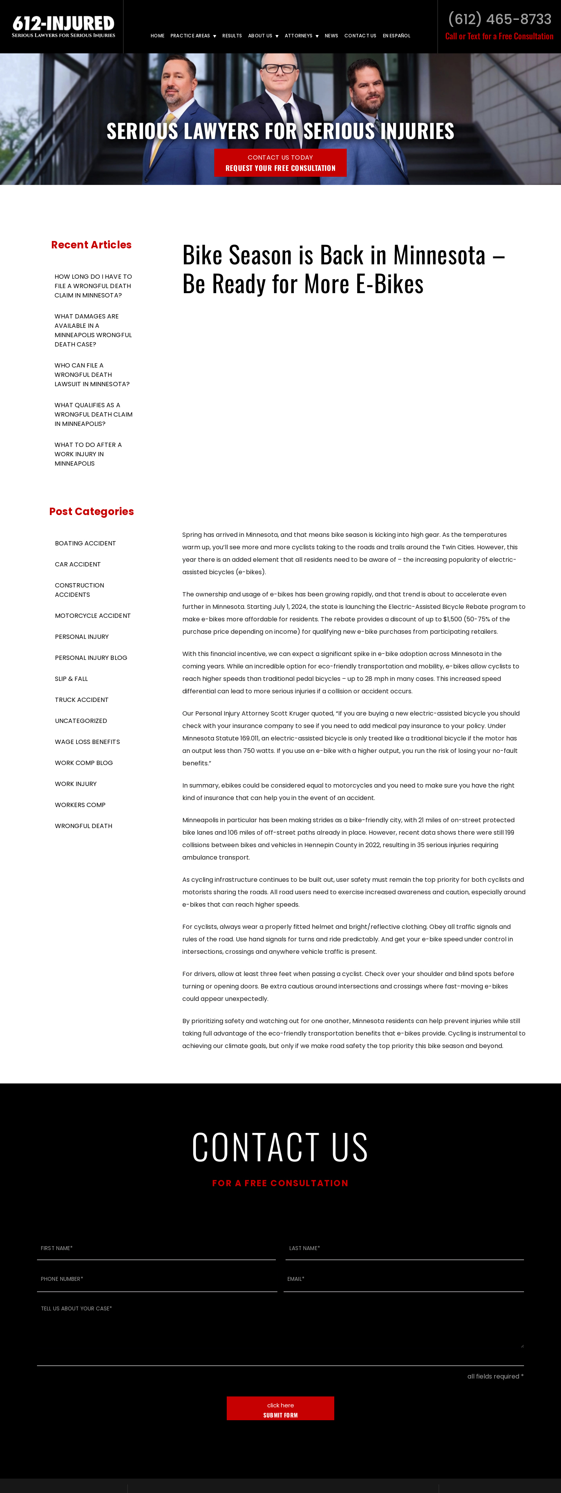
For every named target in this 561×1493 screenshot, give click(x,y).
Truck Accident (82, 699)
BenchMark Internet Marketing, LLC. (464, 1444)
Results (232, 35)
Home (157, 35)
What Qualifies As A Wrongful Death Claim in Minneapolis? (93, 414)
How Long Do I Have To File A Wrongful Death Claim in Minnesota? (93, 286)
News (331, 35)
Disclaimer (301, 1444)
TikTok (477, 1377)
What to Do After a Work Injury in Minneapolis (88, 454)
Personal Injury (82, 636)
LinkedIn (495, 1377)
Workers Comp (80, 804)
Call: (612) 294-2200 (179, 1394)
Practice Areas (190, 35)
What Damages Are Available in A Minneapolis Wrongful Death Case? (93, 330)
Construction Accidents (79, 590)
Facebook (512, 1377)
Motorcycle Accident (93, 615)
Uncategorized (81, 720)
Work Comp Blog (84, 762)
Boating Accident (85, 543)
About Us (260, 35)
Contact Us (360, 35)
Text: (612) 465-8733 (283, 1403)
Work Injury (76, 783)
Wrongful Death (83, 825)
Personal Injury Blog (91, 657)
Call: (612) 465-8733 (283, 1394)
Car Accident (78, 564)
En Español (396, 35)
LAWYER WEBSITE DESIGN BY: (365, 1444)
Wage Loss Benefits (87, 741)
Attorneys (298, 35)
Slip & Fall (71, 678)
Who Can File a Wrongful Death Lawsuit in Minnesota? (92, 375)
